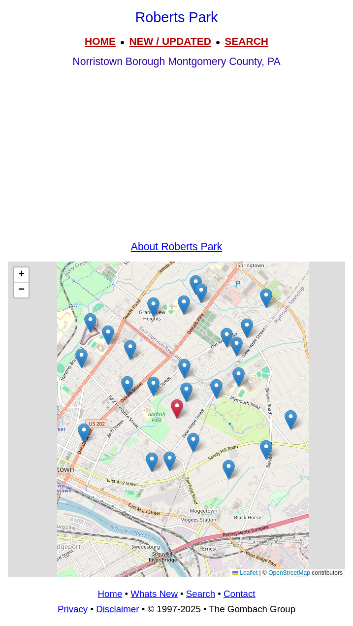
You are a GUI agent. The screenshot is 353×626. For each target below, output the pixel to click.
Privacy (73, 609)
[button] (184, 305)
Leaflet (244, 572)
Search (200, 594)
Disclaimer (117, 609)
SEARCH (246, 41)
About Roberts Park (177, 247)
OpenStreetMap (289, 572)
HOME (100, 41)
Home (109, 594)
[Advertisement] (176, 163)
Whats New (154, 594)
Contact (239, 594)
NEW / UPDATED (170, 41)
